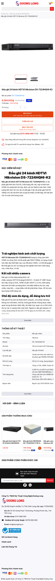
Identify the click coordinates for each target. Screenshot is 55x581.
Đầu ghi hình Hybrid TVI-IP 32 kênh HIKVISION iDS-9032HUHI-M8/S (12, 443)
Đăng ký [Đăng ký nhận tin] (50, 480)
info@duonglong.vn (16, 524)
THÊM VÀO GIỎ (27, 121)
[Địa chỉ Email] (27, 480)
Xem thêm (27, 320)
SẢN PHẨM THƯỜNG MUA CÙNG (17, 416)
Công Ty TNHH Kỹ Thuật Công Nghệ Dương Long (35, 579)
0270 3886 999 (27, 134)
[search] (52, 9)
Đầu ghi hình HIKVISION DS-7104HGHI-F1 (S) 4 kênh (32, 443)
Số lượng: (5, 107)
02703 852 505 (31, 520)
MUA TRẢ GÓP (27, 128)
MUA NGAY (27, 114)
